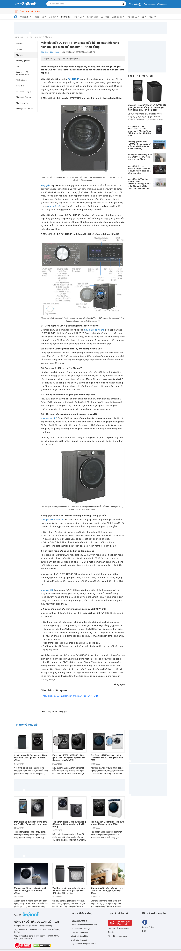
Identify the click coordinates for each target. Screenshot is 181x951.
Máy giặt (48, 37)
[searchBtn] (123, 3)
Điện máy (52, 17)
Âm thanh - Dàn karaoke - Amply (23, 73)
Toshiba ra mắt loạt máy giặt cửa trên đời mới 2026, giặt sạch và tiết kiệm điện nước (68, 890)
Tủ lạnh (19, 49)
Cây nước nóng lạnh (24, 92)
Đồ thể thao (66, 17)
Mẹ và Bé (78, 17)
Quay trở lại (57, 711)
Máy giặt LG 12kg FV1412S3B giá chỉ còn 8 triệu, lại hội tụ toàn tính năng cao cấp (139, 169)
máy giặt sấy (54, 206)
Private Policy (148, 927)
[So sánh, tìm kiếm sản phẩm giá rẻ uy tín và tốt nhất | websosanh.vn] (25, 4)
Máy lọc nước (22, 103)
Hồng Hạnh (119, 684)
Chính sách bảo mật (79, 940)
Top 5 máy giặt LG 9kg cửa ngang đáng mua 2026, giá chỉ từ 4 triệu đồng (69, 824)
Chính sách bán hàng (79, 932)
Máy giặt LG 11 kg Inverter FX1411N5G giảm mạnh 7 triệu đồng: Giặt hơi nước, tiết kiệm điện (139, 131)
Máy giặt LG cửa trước (52, 519)
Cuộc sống (39, 17)
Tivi (17, 66)
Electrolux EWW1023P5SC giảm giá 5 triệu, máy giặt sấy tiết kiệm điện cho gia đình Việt (68, 757)
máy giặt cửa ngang (94, 330)
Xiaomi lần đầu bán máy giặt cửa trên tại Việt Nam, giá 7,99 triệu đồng (107, 890)
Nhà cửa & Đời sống (135, 17)
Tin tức (29, 37)
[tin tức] (15, 16)
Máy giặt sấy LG (49, 418)
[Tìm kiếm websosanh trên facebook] (144, 922)
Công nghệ (24, 17)
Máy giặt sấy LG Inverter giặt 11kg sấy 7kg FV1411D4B (70, 696)
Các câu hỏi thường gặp (81, 929)
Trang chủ (18, 37)
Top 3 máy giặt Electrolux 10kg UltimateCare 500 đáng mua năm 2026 (107, 757)
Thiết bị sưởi (21, 80)
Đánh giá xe (117, 17)
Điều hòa (20, 44)
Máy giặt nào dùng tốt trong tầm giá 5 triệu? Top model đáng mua (30, 823)
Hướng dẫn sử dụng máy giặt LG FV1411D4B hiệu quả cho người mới (140, 156)
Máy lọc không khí (23, 97)
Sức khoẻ (105, 17)
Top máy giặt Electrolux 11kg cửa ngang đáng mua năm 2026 (107, 823)
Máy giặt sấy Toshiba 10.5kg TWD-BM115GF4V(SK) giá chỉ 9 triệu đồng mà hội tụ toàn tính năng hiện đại (139, 183)
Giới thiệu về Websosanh (118, 928)
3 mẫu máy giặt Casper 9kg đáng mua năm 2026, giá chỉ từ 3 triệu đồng (30, 757)
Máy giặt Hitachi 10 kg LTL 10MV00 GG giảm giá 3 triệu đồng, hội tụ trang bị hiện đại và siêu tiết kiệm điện (147, 107)
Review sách (92, 17)
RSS (144, 931)
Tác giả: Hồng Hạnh (50, 52)
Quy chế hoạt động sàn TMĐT (83, 944)
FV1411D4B (73, 79)
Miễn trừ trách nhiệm (79, 936)
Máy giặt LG (47, 590)
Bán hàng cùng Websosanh (155, 4)
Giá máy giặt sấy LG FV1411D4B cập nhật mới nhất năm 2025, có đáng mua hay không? (139, 145)
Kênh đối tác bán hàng (117, 936)
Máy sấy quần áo (23, 61)
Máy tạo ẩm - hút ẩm (24, 109)
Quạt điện (20, 86)
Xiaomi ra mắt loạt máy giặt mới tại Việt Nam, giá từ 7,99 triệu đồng (30, 890)
